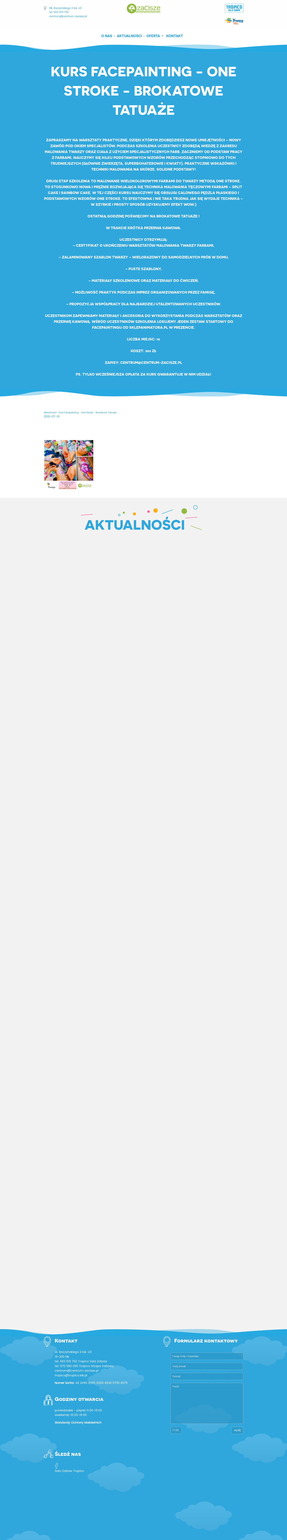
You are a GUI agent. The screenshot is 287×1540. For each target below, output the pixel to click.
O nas (106, 36)
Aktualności (129, 36)
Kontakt (174, 36)
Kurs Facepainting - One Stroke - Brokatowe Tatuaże (87, 412)
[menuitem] (108, 35)
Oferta (153, 36)
